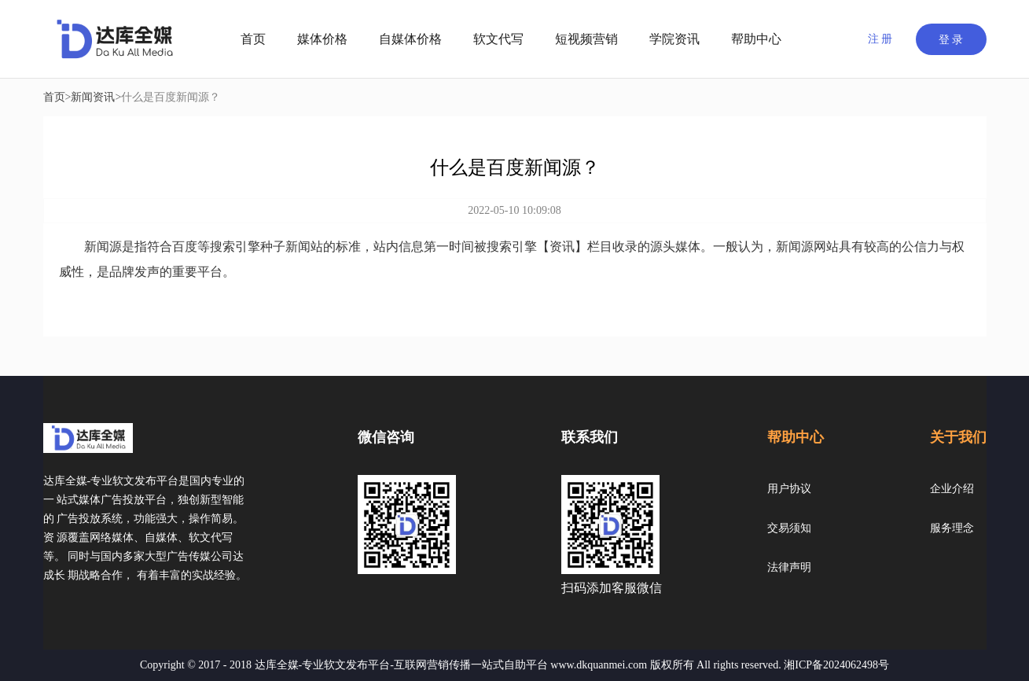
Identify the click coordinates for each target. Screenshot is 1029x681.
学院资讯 (674, 39)
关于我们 (958, 437)
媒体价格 (322, 39)
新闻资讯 (93, 97)
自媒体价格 (410, 39)
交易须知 (789, 528)
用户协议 (789, 489)
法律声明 (789, 567)
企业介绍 (952, 489)
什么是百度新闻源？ (170, 97)
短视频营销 (586, 39)
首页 (253, 39)
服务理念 (952, 528)
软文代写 (498, 39)
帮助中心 (756, 39)
